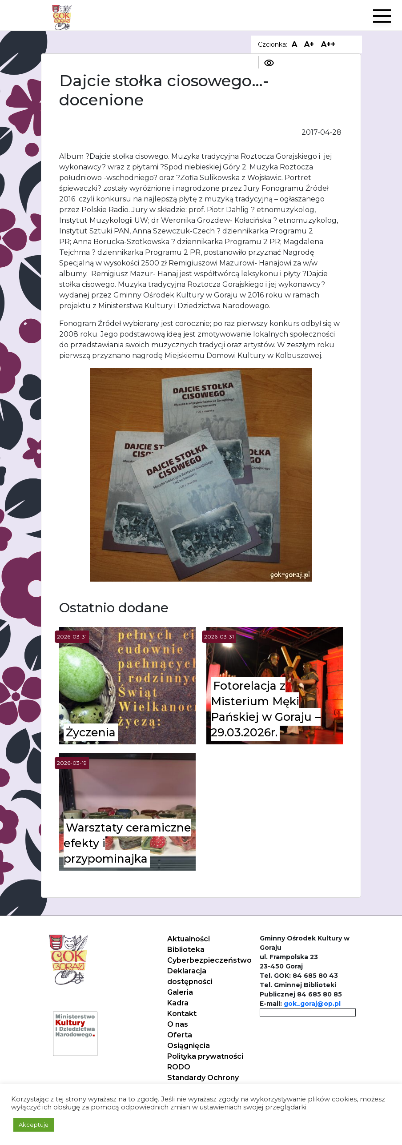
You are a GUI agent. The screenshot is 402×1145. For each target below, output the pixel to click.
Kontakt (182, 1013)
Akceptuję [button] (33, 1124)
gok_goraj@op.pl (312, 1004)
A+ (309, 44)
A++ (328, 44)
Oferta (179, 1035)
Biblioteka (186, 949)
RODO (178, 1067)
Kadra (178, 1003)
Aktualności (188, 939)
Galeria (180, 992)
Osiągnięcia (188, 1045)
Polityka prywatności (205, 1056)
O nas (177, 1024)
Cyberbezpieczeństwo (209, 960)
